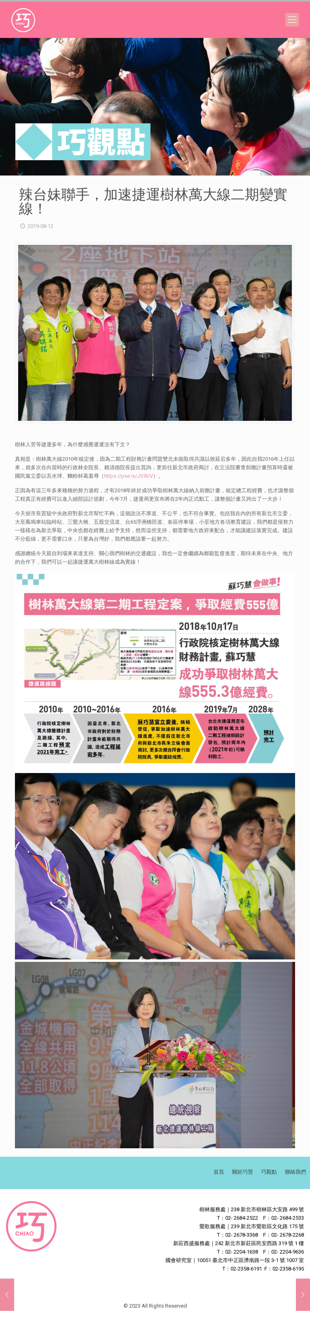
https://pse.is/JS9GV (128, 476)
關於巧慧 (242, 1172)
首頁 (219, 1172)
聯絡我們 (295, 1172)
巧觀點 (269, 1172)
